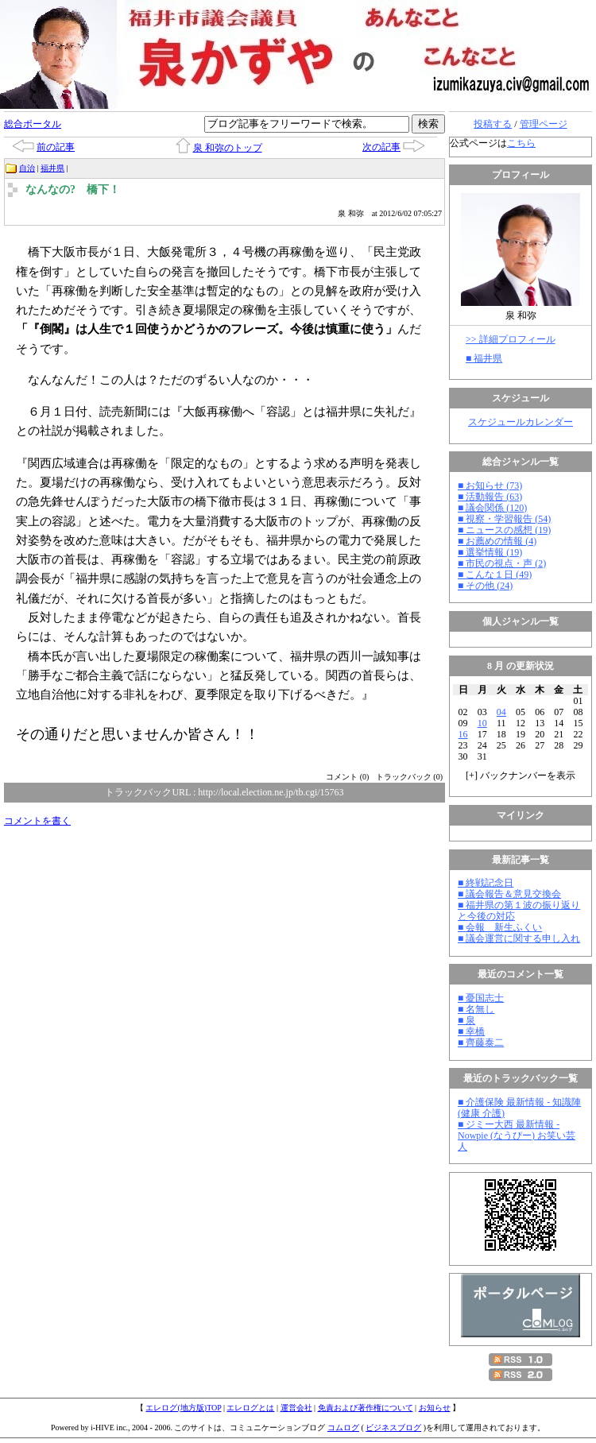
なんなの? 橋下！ (72, 189)
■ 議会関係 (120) (492, 507)
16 (463, 734)
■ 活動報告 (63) (490, 496)
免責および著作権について (365, 1407)
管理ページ (543, 124)
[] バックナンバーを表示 (520, 775)
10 (482, 723)
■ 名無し (476, 1009)
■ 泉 (466, 1020)
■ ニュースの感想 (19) (504, 530)
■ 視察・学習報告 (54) (504, 518)
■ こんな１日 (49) (495, 574)
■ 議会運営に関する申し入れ (519, 938)
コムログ (343, 1427)
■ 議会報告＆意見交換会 (509, 893)
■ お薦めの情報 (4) (497, 541)
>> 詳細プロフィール (510, 339)
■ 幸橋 (471, 1031)
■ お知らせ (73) (490, 485)
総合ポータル (32, 124)
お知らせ (435, 1407)
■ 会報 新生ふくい (500, 927)
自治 (27, 168)
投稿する (493, 124)
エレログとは (250, 1407)
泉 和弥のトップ (227, 147)
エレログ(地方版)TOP (183, 1407)
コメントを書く (37, 820)
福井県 (52, 168)
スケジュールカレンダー (520, 421)
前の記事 (56, 147)
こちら (521, 143)
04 (501, 712)
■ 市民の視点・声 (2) (502, 563)
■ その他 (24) (485, 585)
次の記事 (381, 147)
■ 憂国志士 (481, 998)
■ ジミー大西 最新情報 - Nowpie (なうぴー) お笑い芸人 (516, 1135)
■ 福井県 (484, 358)
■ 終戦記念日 (485, 882)
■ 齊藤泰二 (481, 1042)
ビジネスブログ (393, 1427)
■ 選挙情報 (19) (490, 552)
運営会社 (296, 1407)
